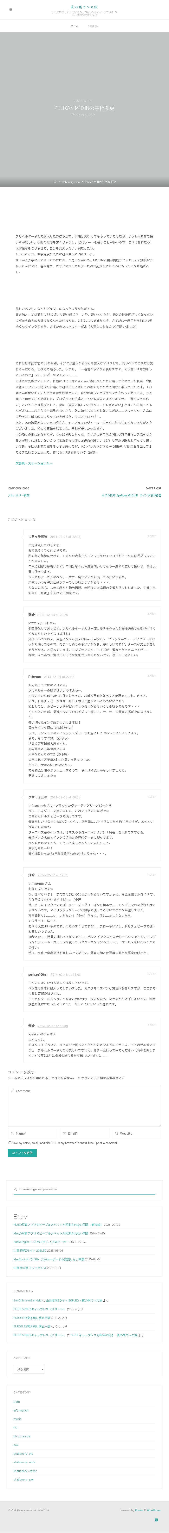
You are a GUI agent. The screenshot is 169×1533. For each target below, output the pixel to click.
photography (22, 1436)
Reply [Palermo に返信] (152, 676)
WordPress (153, 1510)
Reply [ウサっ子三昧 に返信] (152, 536)
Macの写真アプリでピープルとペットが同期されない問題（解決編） (58, 1225)
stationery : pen (83, 101)
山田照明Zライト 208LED (30, 1250)
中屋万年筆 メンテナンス (30, 1268)
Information (21, 1410)
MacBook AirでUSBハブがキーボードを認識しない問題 (49, 1259)
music (17, 1419)
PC (15, 1428)
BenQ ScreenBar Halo (28, 1300)
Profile (94, 25)
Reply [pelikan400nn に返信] (152, 974)
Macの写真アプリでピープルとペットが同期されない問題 (51, 1233)
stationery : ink (23, 1453)
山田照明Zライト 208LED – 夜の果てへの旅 (74, 1300)
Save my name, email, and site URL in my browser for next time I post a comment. (63, 1143)
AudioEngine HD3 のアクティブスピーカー (41, 1242)
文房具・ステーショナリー (34, 463)
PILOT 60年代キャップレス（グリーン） (40, 1309)
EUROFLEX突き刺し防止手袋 (32, 1318)
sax (16, 1445)
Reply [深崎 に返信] (152, 614)
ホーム (74, 25)
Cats (17, 1402)
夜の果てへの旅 (84, 6)
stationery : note (25, 1462)
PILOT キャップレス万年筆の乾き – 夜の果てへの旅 (104, 1335)
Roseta (138, 1510)
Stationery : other (25, 1471)
